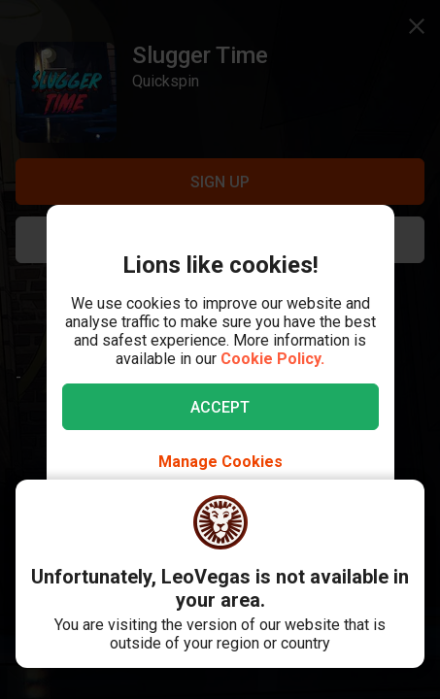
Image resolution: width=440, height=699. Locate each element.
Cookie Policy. (272, 359)
